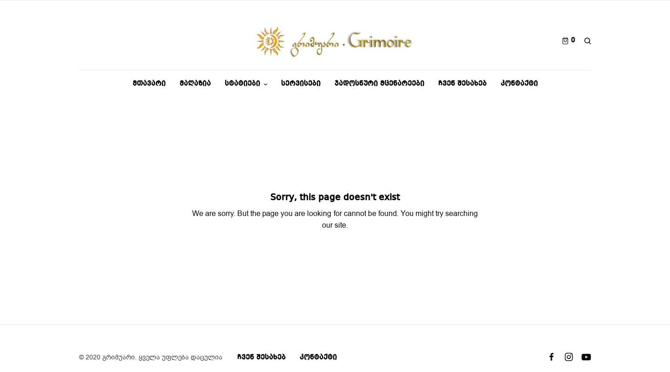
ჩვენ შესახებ (261, 357)
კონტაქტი (318, 357)
